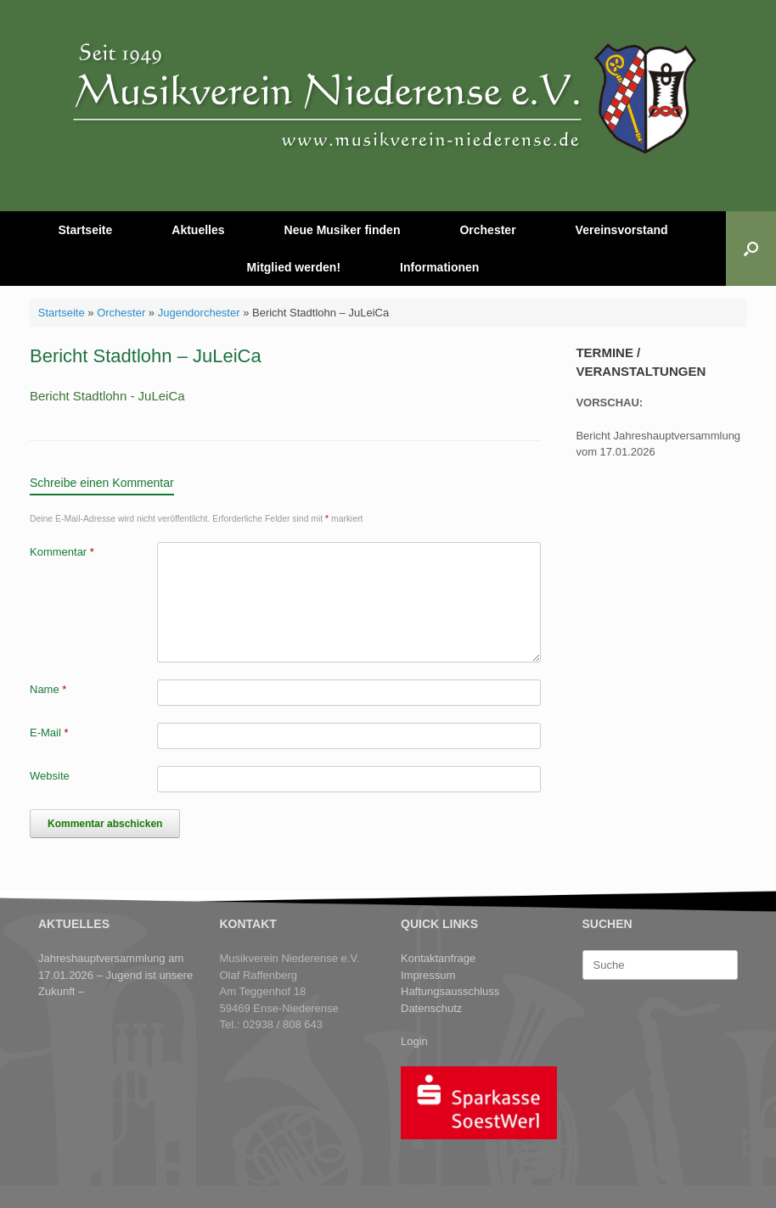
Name (48, 689)
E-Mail (49, 732)
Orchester (487, 230)
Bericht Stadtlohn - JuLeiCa (107, 396)
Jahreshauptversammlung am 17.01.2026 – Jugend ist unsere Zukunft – (115, 975)
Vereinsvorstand (622, 230)
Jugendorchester (199, 312)
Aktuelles (198, 230)
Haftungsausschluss (450, 991)
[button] (751, 248)
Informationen (439, 267)
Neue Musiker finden (342, 230)
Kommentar (62, 551)
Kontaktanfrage (438, 958)
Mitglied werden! (293, 267)
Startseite (85, 230)
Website (50, 775)
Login (414, 1041)
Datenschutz (431, 1008)
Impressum (428, 975)
